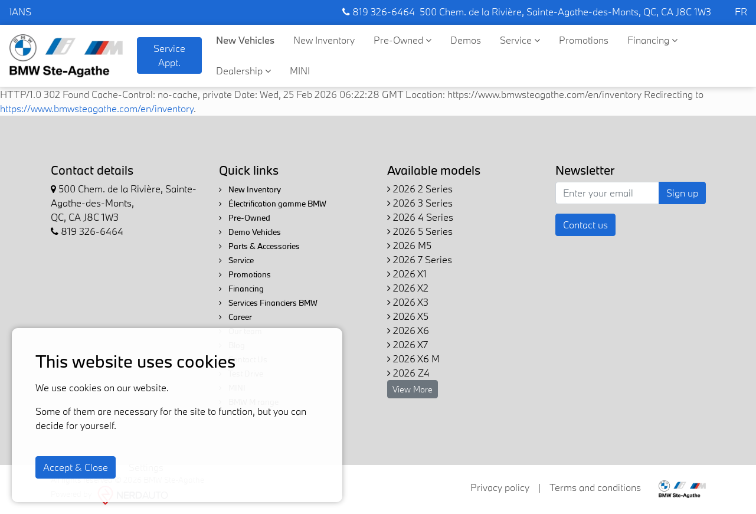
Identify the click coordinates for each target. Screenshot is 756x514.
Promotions (583, 40)
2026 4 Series (420, 217)
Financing (652, 40)
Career (235, 317)
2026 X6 (408, 330)
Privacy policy (499, 487)
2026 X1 (407, 273)
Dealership (243, 70)
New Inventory (324, 40)
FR (741, 11)
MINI (300, 70)
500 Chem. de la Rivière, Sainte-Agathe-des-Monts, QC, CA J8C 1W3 (565, 11)
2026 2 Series (420, 188)
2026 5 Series (420, 231)
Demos (465, 40)
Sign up (682, 192)
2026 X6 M (413, 358)
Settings (146, 467)
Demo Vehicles (250, 232)
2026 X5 (407, 316)
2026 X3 (407, 302)
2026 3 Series (420, 203)
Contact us (585, 224)
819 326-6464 (378, 11)
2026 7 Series (419, 259)
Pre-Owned (402, 40)
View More (412, 389)
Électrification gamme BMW (272, 203)
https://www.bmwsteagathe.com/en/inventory (97, 108)
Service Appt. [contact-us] (169, 55)
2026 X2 (407, 287)
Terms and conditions (595, 487)
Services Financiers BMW (268, 302)
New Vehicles (245, 40)
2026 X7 (407, 344)
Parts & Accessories (259, 246)
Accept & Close (75, 467)
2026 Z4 (408, 372)
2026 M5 (409, 245)
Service (520, 40)
